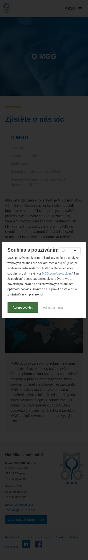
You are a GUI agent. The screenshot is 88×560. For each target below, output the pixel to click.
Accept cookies (23, 307)
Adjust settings (53, 307)
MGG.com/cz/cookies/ (57, 273)
